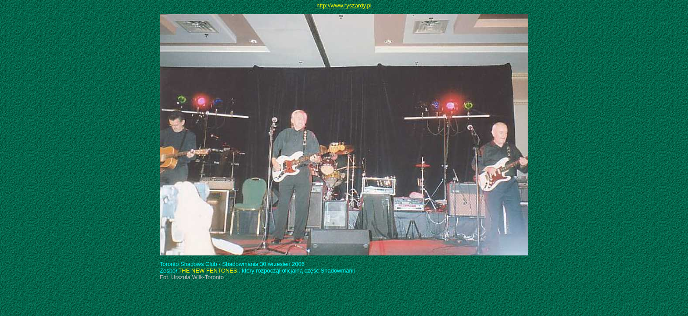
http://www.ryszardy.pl (344, 5)
